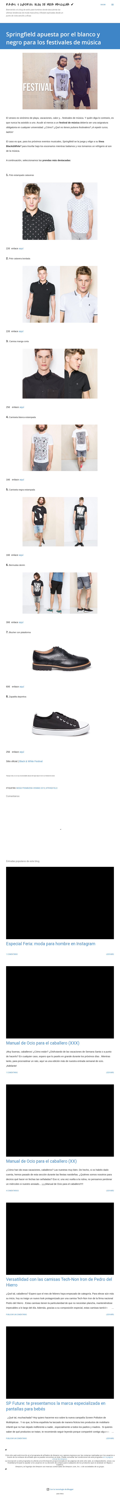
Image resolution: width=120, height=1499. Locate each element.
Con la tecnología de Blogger (60, 1489)
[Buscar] (103, 4)
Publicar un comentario (16, 1314)
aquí (21, 248)
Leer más (110, 954)
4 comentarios (12, 1191)
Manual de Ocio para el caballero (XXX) (42, 1043)
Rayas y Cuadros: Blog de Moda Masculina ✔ (40, 4)
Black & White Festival (31, 761)
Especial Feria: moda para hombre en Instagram (50, 943)
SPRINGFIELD (51, 788)
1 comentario (12, 954)
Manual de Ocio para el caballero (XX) (41, 1161)
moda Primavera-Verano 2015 (30, 788)
